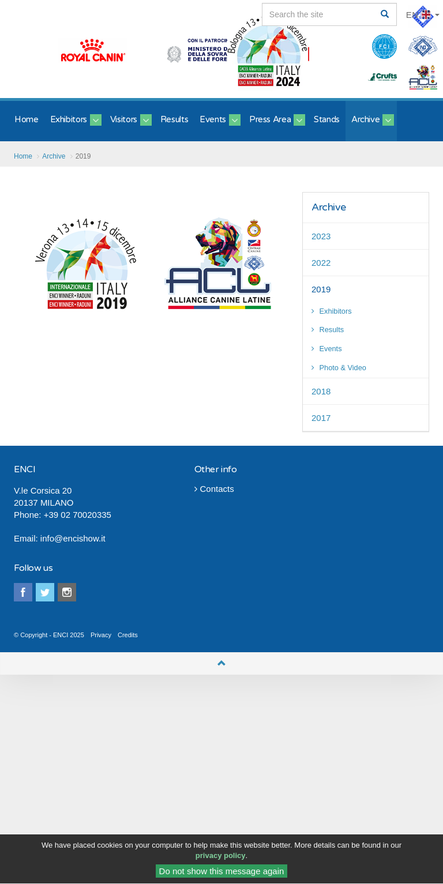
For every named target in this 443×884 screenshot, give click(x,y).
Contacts (214, 489)
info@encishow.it (73, 538)
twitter (45, 592)
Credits (128, 634)
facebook (23, 592)
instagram (67, 592)
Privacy (101, 634)
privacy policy (221, 858)
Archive (328, 207)
